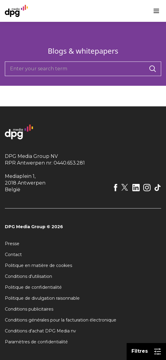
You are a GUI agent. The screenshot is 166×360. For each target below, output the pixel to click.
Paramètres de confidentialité (36, 342)
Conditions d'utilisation (28, 276)
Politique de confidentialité (33, 287)
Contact (13, 254)
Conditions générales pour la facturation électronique (60, 320)
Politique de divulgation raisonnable (42, 298)
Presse (12, 243)
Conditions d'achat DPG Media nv (40, 331)
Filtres (146, 351)
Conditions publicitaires (29, 309)
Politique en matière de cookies (38, 265)
